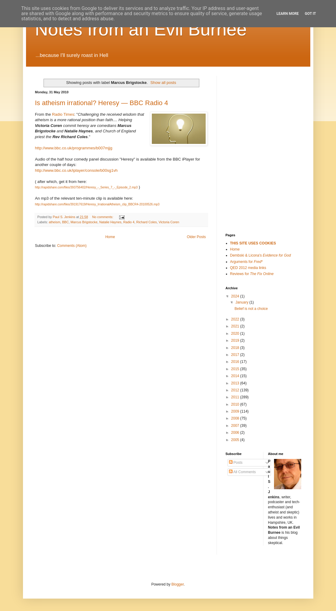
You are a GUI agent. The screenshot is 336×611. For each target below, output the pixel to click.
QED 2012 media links (248, 268)
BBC (65, 222)
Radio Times (63, 114)
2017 (235, 355)
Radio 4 (128, 222)
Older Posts (196, 237)
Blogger (177, 584)
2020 (235, 333)
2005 (235, 440)
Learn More (287, 14)
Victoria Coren (168, 222)
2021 (235, 326)
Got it (310, 14)
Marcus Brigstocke (83, 222)
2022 (235, 319)
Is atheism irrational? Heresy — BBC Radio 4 (101, 103)
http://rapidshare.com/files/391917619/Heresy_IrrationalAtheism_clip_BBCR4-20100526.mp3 (97, 204)
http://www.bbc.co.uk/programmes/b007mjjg (74, 148)
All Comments (242, 472)
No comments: (103, 217)
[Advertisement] (256, 106)
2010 (235, 404)
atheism (54, 222)
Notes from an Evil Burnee (141, 29)
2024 (235, 296)
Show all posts (163, 82)
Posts (236, 462)
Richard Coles (146, 222)
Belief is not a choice (251, 309)
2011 (235, 397)
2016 (235, 362)
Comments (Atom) (71, 246)
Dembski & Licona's (260, 255)
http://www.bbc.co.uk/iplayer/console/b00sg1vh (76, 170)
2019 (235, 340)
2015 (235, 369)
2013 (235, 383)
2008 (235, 418)
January (242, 302)
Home (110, 237)
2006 (235, 432)
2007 (235, 425)
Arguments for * (246, 262)
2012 (235, 390)
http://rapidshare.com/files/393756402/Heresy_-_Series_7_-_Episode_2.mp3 (86, 187)
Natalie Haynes (110, 222)
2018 (235, 348)
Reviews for (252, 274)
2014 (235, 376)
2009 (235, 411)
